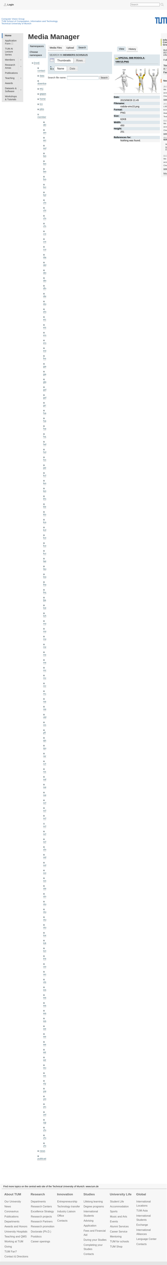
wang (46, 1005)
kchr (45, 475)
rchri (45, 764)
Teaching (10, 78)
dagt (45, 257)
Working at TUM (13, 1241)
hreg (45, 460)
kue (45, 545)
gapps (43, 93)
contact (41, 70)
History (132, 49)
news (42, 1151)
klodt (45, 514)
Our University (12, 1201)
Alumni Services (119, 1226)
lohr (45, 616)
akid (45, 124)
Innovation (65, 1194)
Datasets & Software (10, 90)
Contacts (62, 1220)
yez (45, 1106)
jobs (42, 109)
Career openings (40, 1241)
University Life (121, 1194)
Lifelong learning (93, 1201)
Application (90, 1225)
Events (114, 1221)
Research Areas (10, 66)
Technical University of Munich (16, 23)
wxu (45, 1075)
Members (10, 59)
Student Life (117, 1201)
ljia (44, 600)
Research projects (41, 1216)
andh (45, 132)
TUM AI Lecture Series (9, 51)
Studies (89, 1194)
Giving (8, 1246)
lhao (45, 584)
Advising (88, 1220)
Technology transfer (68, 1206)
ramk (45, 756)
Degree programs (94, 1206)
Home (8, 35)
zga (45, 1122)
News (7, 1206)
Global (141, 1194)
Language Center (146, 1239)
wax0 (46, 1021)
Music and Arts (118, 1216)
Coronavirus (11, 1211)
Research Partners (42, 1221)
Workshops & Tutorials (11, 98)
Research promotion (42, 1226)
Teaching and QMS (15, 1236)
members (42, 117)
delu (45, 265)
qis (44, 740)
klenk (46, 506)
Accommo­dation (119, 1206)
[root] (36, 63)
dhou (45, 288)
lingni (46, 592)
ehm (45, 311)
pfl (44, 732)
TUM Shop (116, 1246)
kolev (46, 530)
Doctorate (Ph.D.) (41, 1231)
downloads (43, 83)
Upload (70, 47)
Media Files (56, 47)
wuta (45, 1067)
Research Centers (41, 1206)
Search (104, 77)
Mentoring (115, 1236)
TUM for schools (119, 1241)
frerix (45, 358)
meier (46, 647)
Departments (11, 1221)
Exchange (142, 1224)
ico (41, 104)
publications (43, 1158)
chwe (46, 226)
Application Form (10, 42)
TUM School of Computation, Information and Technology (29, 21)
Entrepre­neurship (67, 1201)
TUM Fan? (10, 1251)
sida (45, 857)
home (43, 99)
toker (45, 943)
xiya (45, 1083)
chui (45, 218)
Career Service (118, 1231)
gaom (46, 366)
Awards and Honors (15, 1226)
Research (38, 1194)
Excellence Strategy (42, 1211)
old (44, 717)
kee (45, 483)
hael (45, 421)
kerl (45, 491)
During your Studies (95, 1239)
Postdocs (36, 1236)
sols (45, 865)
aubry (46, 148)
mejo (45, 662)
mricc (46, 686)
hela (45, 444)
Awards (9, 83)
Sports (114, 1211)
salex (46, 779)
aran (45, 140)
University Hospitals (15, 1231)
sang (45, 787)
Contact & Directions (16, 1256)
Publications (11, 73)
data (42, 75)
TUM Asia (142, 1210)
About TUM (12, 1194)
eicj (41, 88)
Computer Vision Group (13, 19)
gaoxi (46, 374)
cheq (45, 202)
